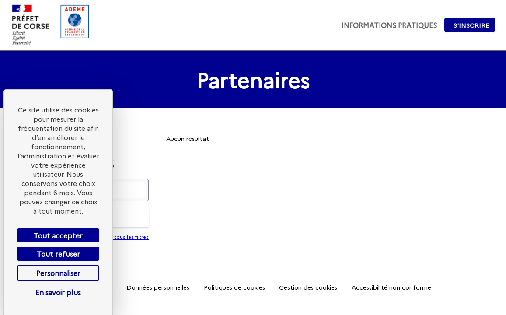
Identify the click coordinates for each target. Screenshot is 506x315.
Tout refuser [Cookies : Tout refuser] (58, 254)
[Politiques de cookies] (234, 287)
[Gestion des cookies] (308, 287)
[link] (389, 25)
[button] (470, 25)
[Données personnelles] (158, 287)
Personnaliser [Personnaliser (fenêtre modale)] (58, 273)
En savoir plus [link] (58, 292)
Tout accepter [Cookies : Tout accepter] (58, 235)
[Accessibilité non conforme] (391, 287)
